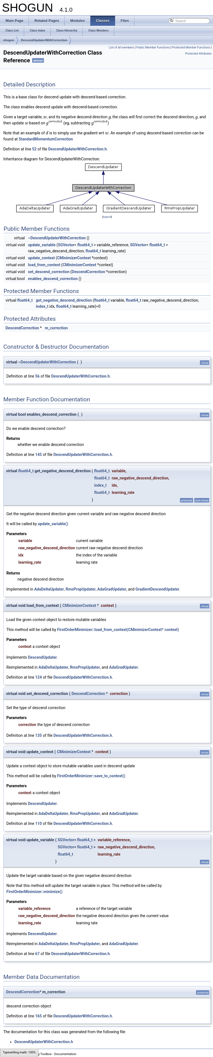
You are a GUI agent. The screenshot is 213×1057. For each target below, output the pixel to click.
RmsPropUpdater (81, 589)
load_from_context (44, 265)
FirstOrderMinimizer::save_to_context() (91, 776)
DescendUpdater (42, 657)
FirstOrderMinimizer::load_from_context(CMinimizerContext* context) (118, 629)
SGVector (66, 245)
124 (38, 677)
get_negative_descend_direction (64, 300)
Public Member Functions (153, 47)
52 (34, 149)
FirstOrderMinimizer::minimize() (34, 891)
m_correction (56, 328)
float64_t (85, 245)
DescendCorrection (88, 272)
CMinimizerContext (74, 258)
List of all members (121, 47)
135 (38, 735)
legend (107, 216)
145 (38, 454)
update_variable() (53, 524)
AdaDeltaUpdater (49, 589)
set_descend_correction (49, 272)
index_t (42, 306)
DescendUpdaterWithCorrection (44, 40)
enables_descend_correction (53, 278)
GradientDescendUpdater (157, 589)
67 (37, 953)
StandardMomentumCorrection (46, 139)
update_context (41, 258)
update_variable (42, 245)
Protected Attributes (198, 53)
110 (38, 823)
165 (38, 1016)
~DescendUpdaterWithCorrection (57, 238)
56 (37, 376)
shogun (8, 40)
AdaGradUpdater (111, 589)
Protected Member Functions (191, 47)
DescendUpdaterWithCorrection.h (77, 149)
